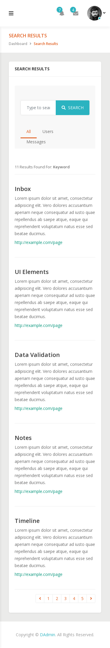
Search (73, 107)
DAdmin (47, 634)
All (28, 131)
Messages (36, 141)
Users (48, 131)
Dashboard (18, 43)
